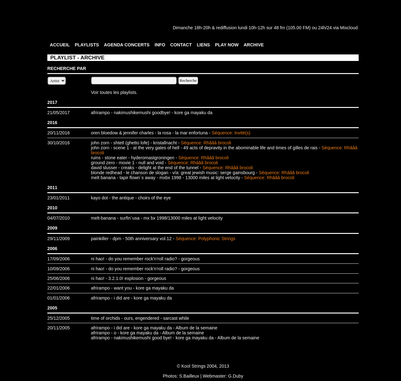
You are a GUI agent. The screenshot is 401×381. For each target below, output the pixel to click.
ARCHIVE (253, 44)
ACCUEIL (60, 44)
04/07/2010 (58, 218)
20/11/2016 (58, 132)
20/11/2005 (58, 327)
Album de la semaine (196, 327)
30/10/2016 (58, 142)
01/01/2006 (58, 297)
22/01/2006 (58, 288)
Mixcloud (349, 27)
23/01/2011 (58, 197)
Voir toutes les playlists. (114, 92)
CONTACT (181, 44)
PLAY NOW (226, 44)
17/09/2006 (58, 258)
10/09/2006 (58, 268)
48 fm (279, 27)
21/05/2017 (58, 112)
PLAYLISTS (87, 44)
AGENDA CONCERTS (127, 44)
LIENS (203, 44)
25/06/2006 (58, 278)
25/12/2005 (58, 318)
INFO (159, 44)
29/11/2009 (58, 238)
